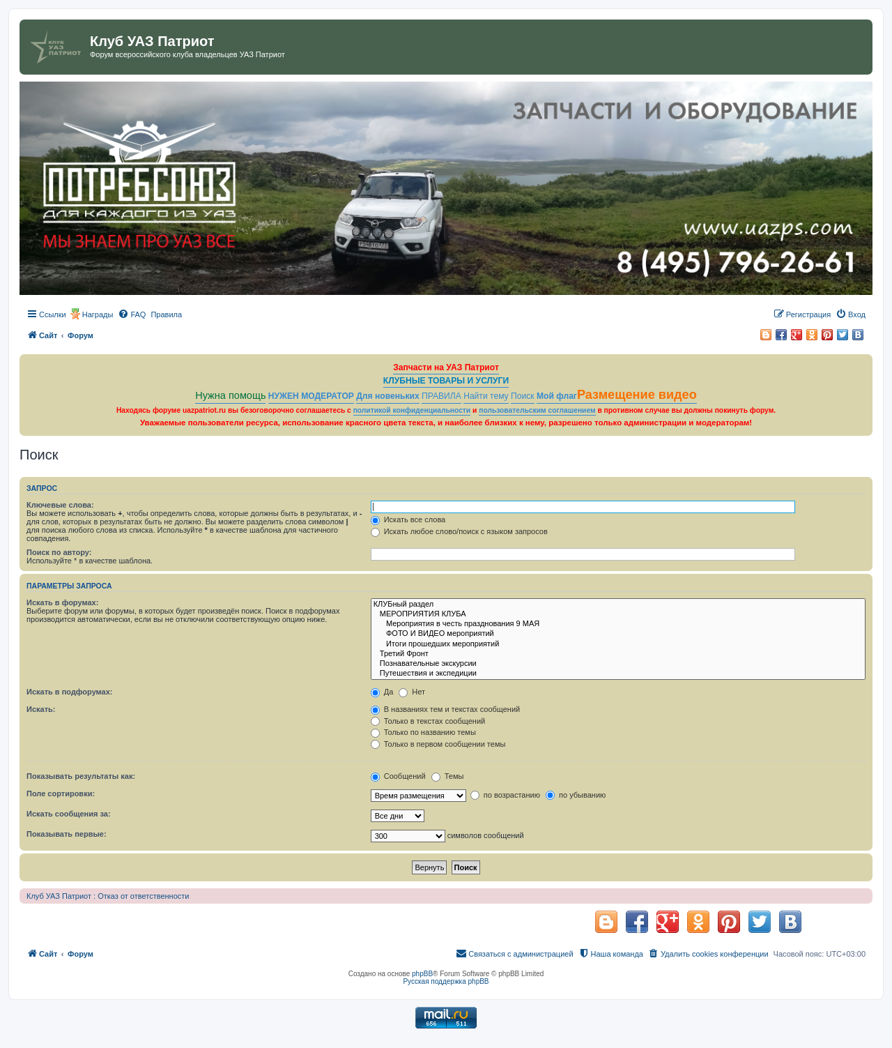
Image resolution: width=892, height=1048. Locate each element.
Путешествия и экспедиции (618, 673)
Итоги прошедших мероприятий (618, 644)
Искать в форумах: (62, 602)
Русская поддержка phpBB (446, 981)
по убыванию (576, 795)
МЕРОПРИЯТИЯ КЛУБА (618, 614)
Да (382, 692)
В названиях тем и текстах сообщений (446, 709)
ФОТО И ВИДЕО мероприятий (618, 634)
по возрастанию (505, 795)
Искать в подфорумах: (69, 692)
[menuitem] (132, 314)
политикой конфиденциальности (412, 410)
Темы (447, 776)
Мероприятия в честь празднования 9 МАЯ (618, 624)
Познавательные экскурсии (618, 664)
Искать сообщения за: (68, 814)
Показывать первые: (66, 834)
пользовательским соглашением (537, 410)
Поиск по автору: (58, 552)
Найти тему (486, 396)
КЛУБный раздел (618, 604)
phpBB (422, 974)
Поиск (523, 396)
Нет (412, 692)
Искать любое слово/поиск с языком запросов (459, 531)
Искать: (40, 709)
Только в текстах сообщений (428, 721)
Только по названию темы (423, 732)
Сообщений (398, 776)
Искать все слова (408, 519)
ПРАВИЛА (441, 396)
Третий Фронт (618, 654)
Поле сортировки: (60, 793)
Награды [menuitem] (98, 314)
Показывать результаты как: (80, 776)
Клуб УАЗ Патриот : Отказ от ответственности (107, 896)
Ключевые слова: (60, 505)
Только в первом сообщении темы (438, 744)
